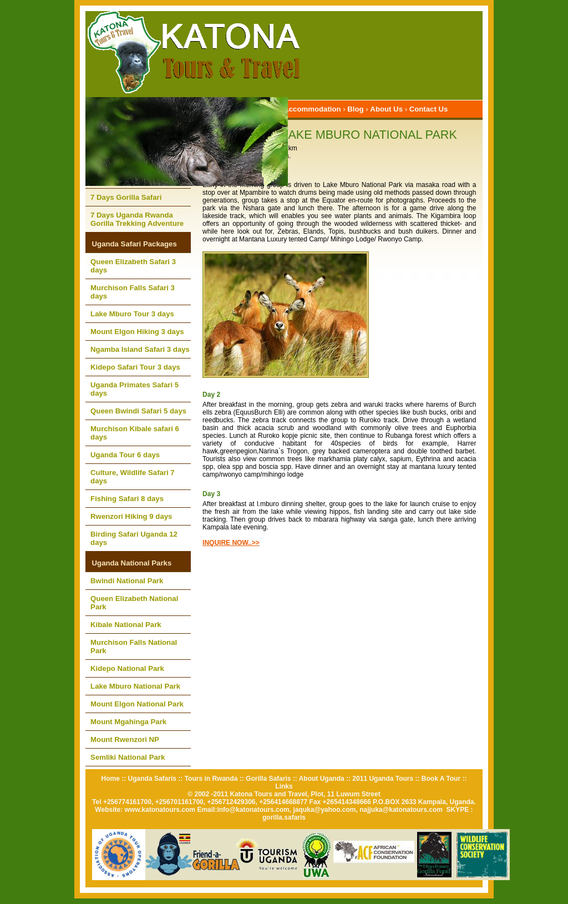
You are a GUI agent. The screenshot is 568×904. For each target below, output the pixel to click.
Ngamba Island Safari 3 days (140, 349)
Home (111, 778)
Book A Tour (441, 778)
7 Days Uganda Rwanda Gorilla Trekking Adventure (137, 219)
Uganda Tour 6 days (125, 455)
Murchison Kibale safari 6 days (134, 433)
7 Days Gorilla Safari (125, 197)
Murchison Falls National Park (133, 646)
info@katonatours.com (253, 810)
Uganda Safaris (152, 778)
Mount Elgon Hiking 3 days (137, 331)
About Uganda (321, 778)
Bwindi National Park (126, 581)
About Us (386, 109)
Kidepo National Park (127, 668)
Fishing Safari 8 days (127, 498)
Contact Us (428, 109)
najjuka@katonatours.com (401, 810)
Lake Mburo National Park (135, 686)
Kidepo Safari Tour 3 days (135, 367)
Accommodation (312, 109)
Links (283, 786)
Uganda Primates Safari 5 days (134, 389)
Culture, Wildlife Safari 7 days (132, 476)
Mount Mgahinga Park (128, 722)
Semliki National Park (127, 757)
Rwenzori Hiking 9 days (131, 516)
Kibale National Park (125, 624)
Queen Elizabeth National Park (134, 602)
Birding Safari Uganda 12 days (134, 538)
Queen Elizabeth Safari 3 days (133, 265)
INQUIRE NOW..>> (231, 543)
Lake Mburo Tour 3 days (132, 314)
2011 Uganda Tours (382, 778)
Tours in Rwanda (211, 778)
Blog (355, 109)
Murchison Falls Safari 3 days (132, 292)
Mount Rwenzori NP (124, 739)
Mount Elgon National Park (137, 704)
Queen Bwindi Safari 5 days (138, 411)
